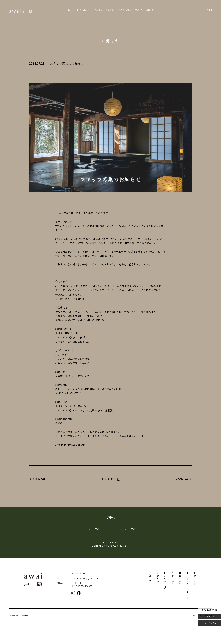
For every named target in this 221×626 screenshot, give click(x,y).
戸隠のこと (97, 10)
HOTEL (70, 10)
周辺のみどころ (125, 10)
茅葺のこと (110, 10)
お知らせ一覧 (110, 479)
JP (206, 10)
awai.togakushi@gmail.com (84, 578)
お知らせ (150, 10)
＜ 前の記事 (37, 479)
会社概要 (25, 615)
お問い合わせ (13, 615)
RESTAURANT (83, 10)
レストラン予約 (127, 529)
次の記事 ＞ (184, 479)
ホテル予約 (93, 529)
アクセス (139, 10)
